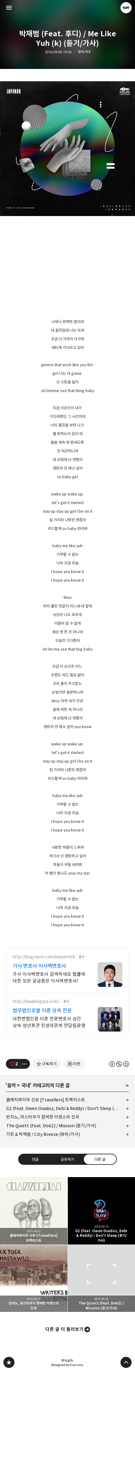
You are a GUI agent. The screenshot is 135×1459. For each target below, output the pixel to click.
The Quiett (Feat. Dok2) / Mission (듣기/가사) (51, 1212)
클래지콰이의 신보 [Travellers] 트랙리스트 (45, 1186)
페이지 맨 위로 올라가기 (126, 1448)
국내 (25, 1171)
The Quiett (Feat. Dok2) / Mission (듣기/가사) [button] (101, 1364)
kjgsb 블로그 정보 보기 (126, 7)
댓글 (35, 1245)
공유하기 (67, 1245)
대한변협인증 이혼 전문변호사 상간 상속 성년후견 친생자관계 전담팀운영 (49, 1108)
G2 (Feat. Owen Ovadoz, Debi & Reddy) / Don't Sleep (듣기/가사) (67, 1194)
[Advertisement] (67, 985)
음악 (11, 1171)
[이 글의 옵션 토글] (25, 1150)
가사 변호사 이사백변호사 (39, 1052)
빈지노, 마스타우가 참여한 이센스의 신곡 (42, 1203)
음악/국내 (84, 52)
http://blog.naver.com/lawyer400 (44, 1043)
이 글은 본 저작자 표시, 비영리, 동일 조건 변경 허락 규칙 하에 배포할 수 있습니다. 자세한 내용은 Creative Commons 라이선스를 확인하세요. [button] (119, 1150)
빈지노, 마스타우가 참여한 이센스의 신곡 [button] (34, 1364)
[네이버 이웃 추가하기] (74, 1150)
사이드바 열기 (9, 7)
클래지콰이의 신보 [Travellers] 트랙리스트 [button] (34, 1297)
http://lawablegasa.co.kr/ (36, 1087)
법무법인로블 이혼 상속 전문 (42, 1096)
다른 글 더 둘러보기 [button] (64, 1415)
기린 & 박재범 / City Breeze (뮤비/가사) (43, 1220)
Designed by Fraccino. (67, 1451)
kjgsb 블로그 (9, 1448)
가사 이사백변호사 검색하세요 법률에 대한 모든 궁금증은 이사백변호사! (49, 1063)
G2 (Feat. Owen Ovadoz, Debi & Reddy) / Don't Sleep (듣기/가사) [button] (101, 1297)
